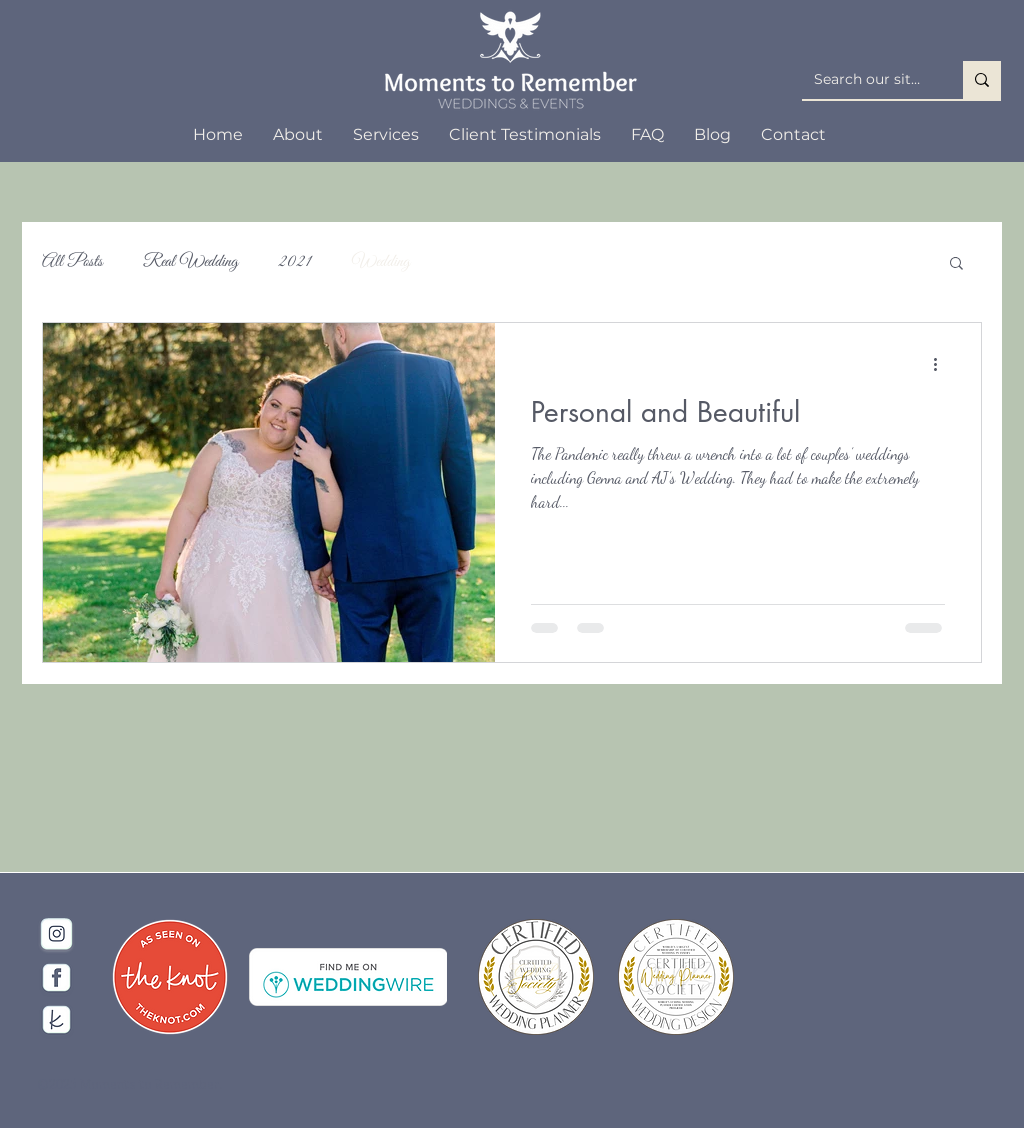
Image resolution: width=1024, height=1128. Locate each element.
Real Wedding (190, 262)
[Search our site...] (867, 80)
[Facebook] (56, 977)
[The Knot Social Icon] (56, 1019)
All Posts (72, 262)
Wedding (381, 262)
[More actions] (942, 364)
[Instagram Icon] (56, 935)
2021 (295, 262)
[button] (956, 264)
